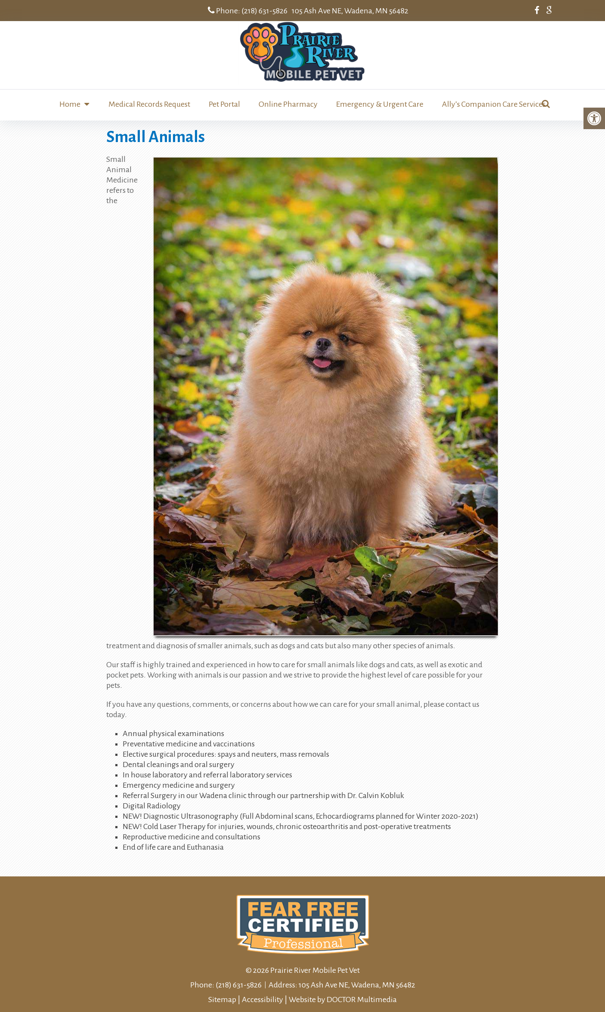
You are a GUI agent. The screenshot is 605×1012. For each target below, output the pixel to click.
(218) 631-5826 (264, 10)
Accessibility (262, 999)
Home (69, 104)
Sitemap (222, 999)
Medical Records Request (149, 104)
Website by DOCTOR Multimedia (343, 999)
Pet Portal (224, 104)
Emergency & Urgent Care (379, 104)
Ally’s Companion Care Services (494, 104)
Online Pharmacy (288, 104)
